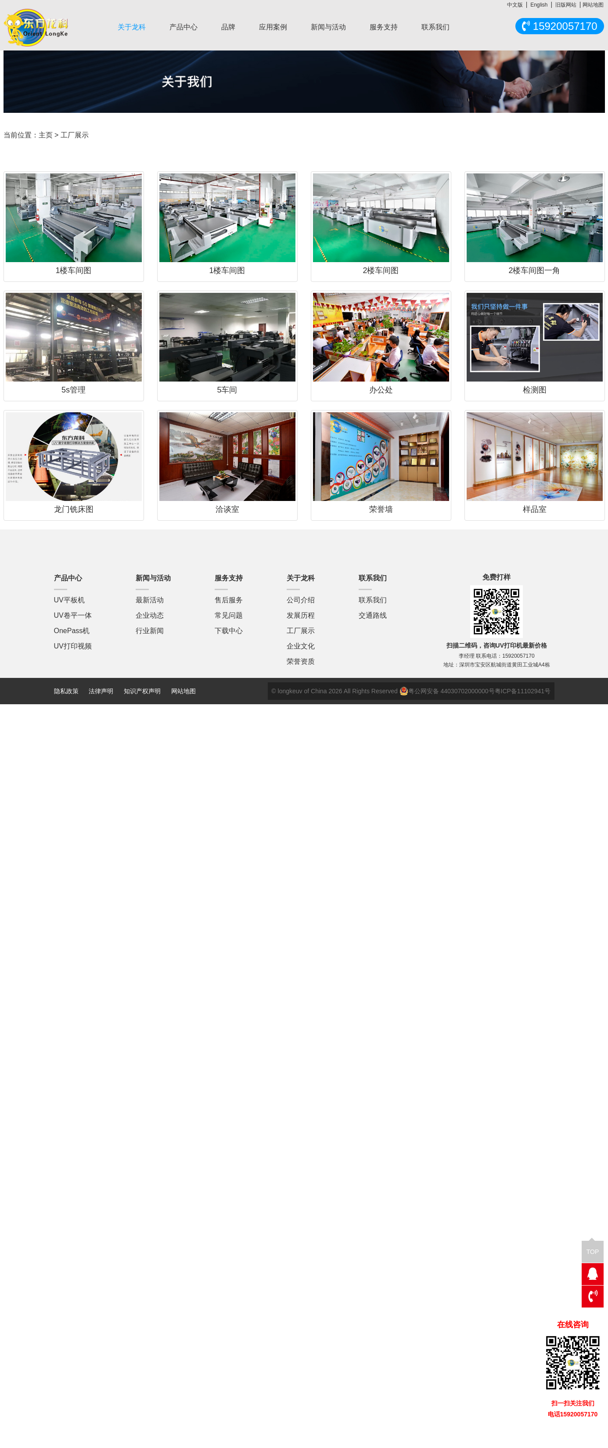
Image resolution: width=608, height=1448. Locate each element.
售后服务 (229, 600)
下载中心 (229, 630)
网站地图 (593, 5)
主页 (46, 135)
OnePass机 (72, 630)
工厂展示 (301, 630)
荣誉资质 (301, 661)
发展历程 (301, 615)
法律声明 (102, 691)
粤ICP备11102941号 (523, 691)
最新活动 (150, 600)
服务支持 (384, 27)
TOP (592, 1248)
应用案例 (273, 27)
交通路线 (373, 615)
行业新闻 (150, 630)
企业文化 (301, 646)
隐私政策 (66, 691)
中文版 (515, 5)
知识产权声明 (142, 691)
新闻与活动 (328, 27)
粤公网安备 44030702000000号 (447, 691)
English (538, 5)
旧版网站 (565, 5)
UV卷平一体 (73, 615)
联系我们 (435, 27)
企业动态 (150, 615)
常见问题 (229, 615)
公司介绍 (301, 600)
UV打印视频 (73, 646)
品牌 (228, 27)
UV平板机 (69, 600)
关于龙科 (132, 27)
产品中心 (183, 27)
